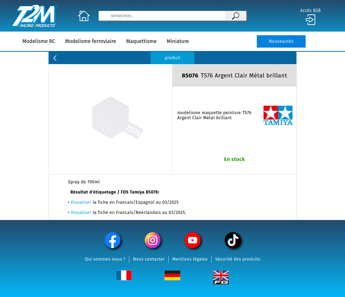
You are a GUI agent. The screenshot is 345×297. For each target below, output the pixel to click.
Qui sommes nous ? (105, 259)
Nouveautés (281, 41)
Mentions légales (190, 259)
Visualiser (81, 202)
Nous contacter (149, 259)
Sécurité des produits (237, 259)
